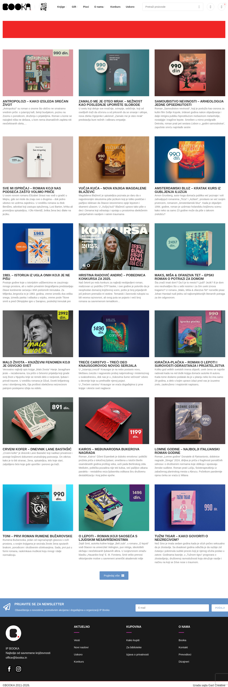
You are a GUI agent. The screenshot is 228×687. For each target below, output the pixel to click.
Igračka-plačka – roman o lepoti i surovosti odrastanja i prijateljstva (189, 369)
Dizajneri (184, 666)
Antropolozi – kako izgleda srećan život (35, 108)
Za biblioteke (134, 652)
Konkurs (79, 666)
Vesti (77, 644)
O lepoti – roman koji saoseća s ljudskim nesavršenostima (108, 543)
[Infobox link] (43, 9)
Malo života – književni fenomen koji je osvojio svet (36, 369)
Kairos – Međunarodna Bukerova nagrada (109, 455)
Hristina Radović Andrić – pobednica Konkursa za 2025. (112, 282)
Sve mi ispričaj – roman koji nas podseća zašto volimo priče (32, 194)
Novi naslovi (81, 652)
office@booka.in (16, 664)
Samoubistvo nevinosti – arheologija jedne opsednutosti (189, 108)
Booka (183, 644)
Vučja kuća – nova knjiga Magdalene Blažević (112, 194)
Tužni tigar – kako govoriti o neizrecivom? (181, 543)
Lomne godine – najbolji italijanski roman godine (187, 455)
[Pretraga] (172, 9)
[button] (114, 580)
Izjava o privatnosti (138, 659)
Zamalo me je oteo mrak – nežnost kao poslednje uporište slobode (110, 108)
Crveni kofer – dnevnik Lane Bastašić (37, 454)
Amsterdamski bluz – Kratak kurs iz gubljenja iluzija (188, 194)
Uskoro (78, 659)
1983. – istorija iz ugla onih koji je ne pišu (36, 282)
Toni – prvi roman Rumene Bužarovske (37, 541)
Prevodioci (185, 659)
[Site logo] (17, 9)
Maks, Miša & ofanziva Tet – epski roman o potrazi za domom (184, 282)
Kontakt (183, 652)
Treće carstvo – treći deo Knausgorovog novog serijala (108, 369)
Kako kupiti (133, 644)
